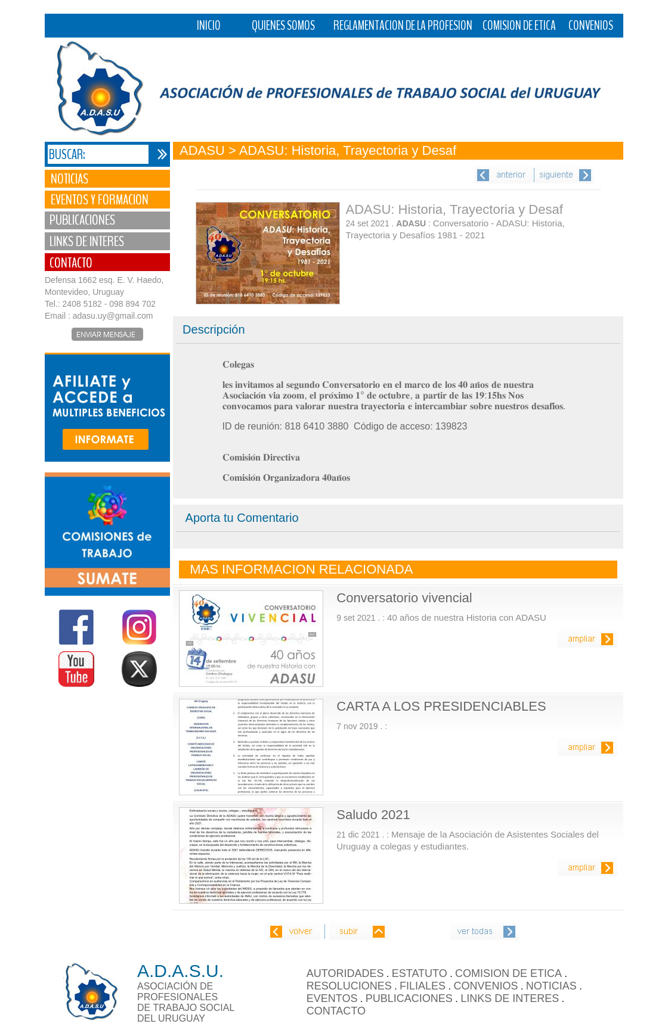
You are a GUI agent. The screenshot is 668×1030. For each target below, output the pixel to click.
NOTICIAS (551, 986)
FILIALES (423, 986)
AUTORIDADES (345, 973)
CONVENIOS (590, 26)
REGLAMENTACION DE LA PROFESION (402, 26)
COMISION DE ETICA (519, 26)
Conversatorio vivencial (404, 597)
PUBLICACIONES (409, 998)
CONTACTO (336, 1011)
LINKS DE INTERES (509, 998)
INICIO (209, 26)
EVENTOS (332, 998)
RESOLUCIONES (349, 986)
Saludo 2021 (373, 814)
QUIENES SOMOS (283, 26)
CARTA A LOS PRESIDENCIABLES (441, 706)
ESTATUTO (419, 973)
